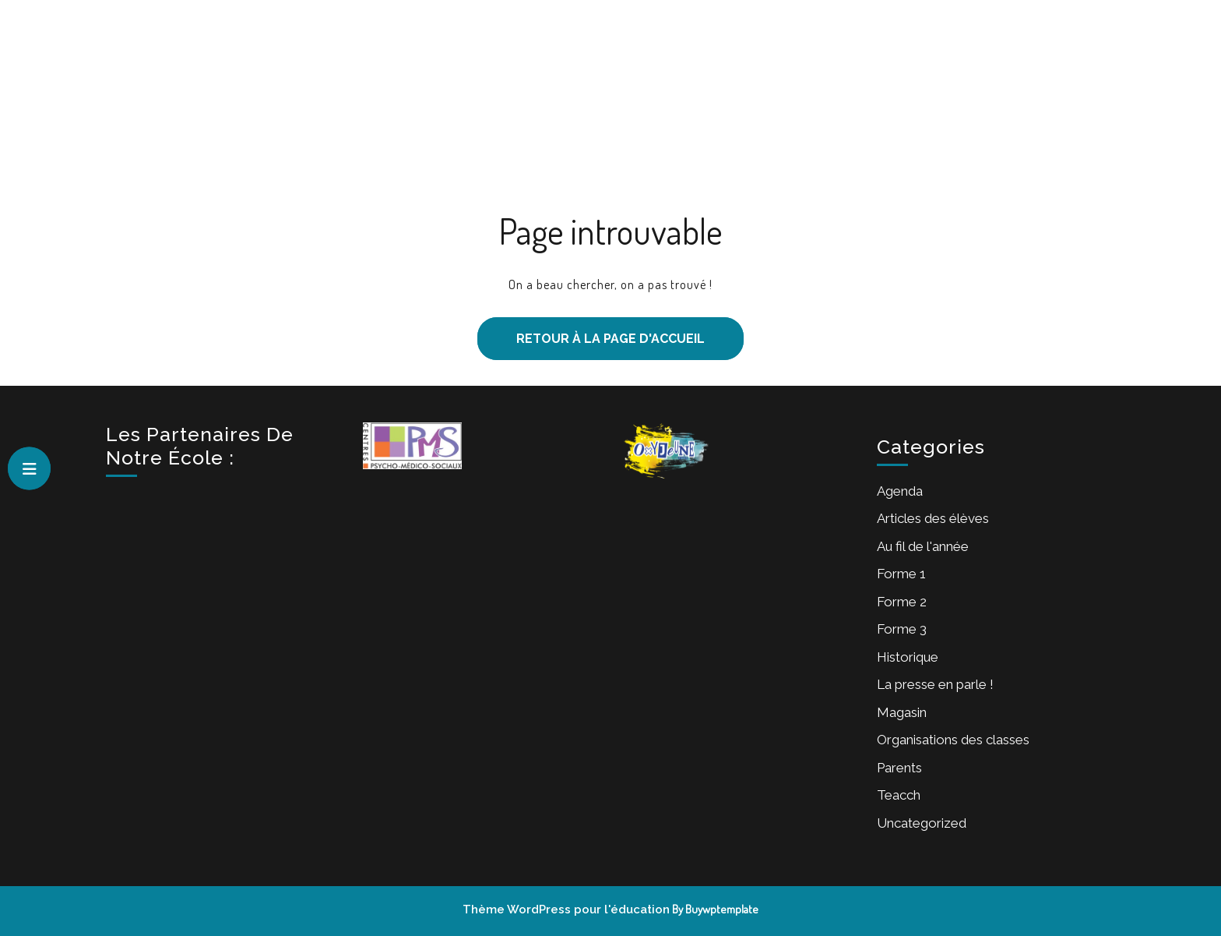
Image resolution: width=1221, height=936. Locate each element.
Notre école (471, 72)
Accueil (387, 72)
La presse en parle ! (935, 684)
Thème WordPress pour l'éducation (566, 909)
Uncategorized (921, 823)
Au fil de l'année (923, 546)
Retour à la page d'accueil (591, 331)
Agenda (900, 491)
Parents (899, 767)
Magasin (902, 712)
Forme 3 (796, 72)
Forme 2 (725, 72)
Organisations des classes (953, 739)
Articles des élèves (933, 518)
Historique (907, 657)
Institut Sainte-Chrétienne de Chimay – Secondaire (225, 110)
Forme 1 (655, 72)
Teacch (898, 795)
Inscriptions (570, 72)
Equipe (863, 72)
